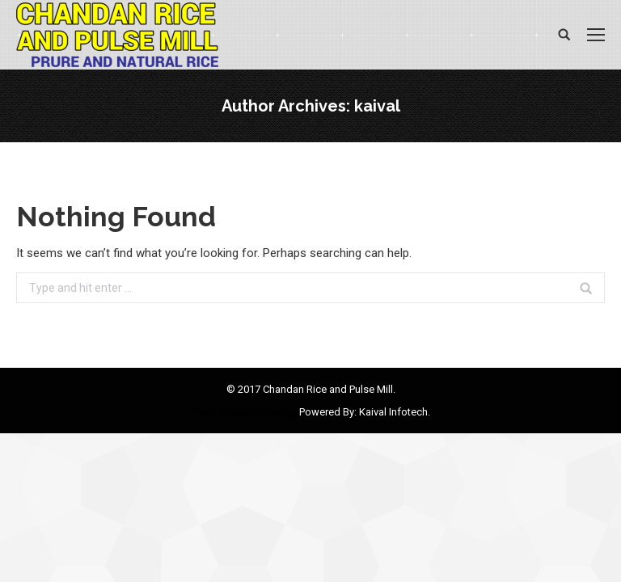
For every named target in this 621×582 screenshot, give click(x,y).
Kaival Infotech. (394, 412)
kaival (377, 106)
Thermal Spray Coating (245, 412)
